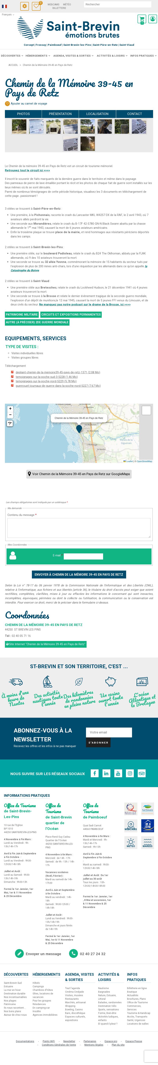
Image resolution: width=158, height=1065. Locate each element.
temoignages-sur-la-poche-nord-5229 (46, 381)
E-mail (58, 555)
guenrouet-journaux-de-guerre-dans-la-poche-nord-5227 (58, 386)
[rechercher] (117, 4)
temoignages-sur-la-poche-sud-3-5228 (47, 377)
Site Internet (47, 644)
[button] (142, 19)
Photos (23, 113)
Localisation (97, 113)
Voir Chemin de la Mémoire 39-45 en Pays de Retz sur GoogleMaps (81, 474)
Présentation (60, 113)
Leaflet (128, 461)
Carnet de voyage (40, 3)
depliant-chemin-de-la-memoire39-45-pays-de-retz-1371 (58, 372)
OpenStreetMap (144, 461)
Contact (134, 113)
